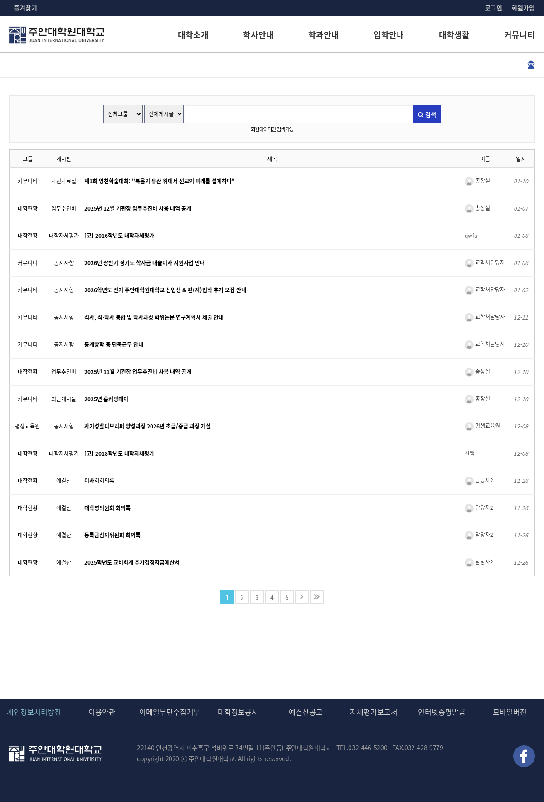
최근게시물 (63, 399)
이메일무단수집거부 (169, 711)
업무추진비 (63, 208)
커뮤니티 (519, 35)
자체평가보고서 (374, 711)
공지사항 (64, 263)
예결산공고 (306, 711)
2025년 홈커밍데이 (106, 399)
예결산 (63, 481)
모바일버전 (510, 711)
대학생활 (454, 35)
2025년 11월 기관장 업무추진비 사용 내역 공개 (137, 372)
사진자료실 (63, 181)
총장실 (477, 181)
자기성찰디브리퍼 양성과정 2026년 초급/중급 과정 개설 (147, 426)
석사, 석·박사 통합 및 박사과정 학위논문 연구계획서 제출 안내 (153, 317)
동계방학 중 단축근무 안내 (113, 344)
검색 (427, 114)
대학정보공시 (238, 711)
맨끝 (317, 597)
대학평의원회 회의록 (107, 508)
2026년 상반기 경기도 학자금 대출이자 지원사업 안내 (144, 263)
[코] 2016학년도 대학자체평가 (119, 235)
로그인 (493, 7)
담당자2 (479, 480)
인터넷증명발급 (442, 711)
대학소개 (193, 35)
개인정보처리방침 (34, 711)
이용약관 (102, 711)
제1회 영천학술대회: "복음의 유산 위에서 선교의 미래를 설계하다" (159, 181)
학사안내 (258, 35)
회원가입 (523, 7)
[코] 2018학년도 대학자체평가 (119, 453)
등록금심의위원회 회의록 (112, 535)
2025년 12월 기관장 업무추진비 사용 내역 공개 (137, 208)
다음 (302, 597)
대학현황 (28, 208)
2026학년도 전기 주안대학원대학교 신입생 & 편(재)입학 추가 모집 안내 (165, 290)
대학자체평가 (64, 235)
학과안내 (323, 35)
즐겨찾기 (25, 7)
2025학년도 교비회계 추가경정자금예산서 (132, 562)
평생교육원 (27, 426)
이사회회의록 (99, 481)
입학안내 (389, 35)
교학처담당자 (485, 262)
